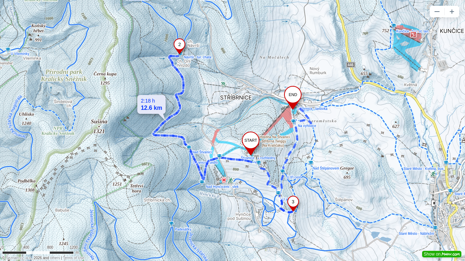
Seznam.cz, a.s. (19, 258)
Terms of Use (73, 258)
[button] (437, 11)
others (55, 258)
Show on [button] (442, 254)
